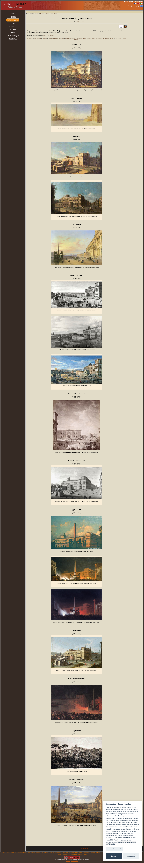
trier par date (80, 22)
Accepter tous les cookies (114, 855)
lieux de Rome (53, 13)
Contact (68, 861)
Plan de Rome (44, 852)
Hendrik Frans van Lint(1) (82, 38)
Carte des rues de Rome (56, 852)
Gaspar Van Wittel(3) (59, 38)
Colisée (59, 854)
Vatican (33, 852)
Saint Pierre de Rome (76, 854)
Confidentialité (74, 861)
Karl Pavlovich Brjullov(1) (108, 38)
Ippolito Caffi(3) (91, 38)
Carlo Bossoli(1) (51, 38)
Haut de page (84, 848)
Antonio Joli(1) (30, 38)
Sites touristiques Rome (75, 852)
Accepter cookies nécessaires (131, 855)
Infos (29, 852)
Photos (38, 852)
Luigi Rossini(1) (118, 38)
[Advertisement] (84, 5)
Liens (85, 854)
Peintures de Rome (44, 13)
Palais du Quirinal (48, 35)
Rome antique (86, 852)
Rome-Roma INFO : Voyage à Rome (16, 852)
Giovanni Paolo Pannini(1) (70, 38)
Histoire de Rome (95, 852)
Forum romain (66, 854)
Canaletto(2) (44, 38)
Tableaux (37, 13)
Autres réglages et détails (114, 848)
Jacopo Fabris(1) (99, 38)
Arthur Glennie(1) (37, 38)
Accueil (4, 852)
